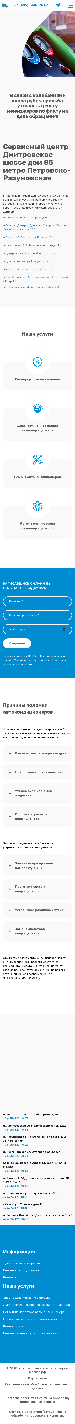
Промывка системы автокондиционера (32, 1319)
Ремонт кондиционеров (21, 1270)
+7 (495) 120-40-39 (15, 1219)
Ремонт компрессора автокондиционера (34, 1312)
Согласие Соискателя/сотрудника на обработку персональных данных (37, 1413)
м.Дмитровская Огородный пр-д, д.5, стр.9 (30, 253)
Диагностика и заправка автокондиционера (36, 1305)
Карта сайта (37, 1378)
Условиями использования (31, 660)
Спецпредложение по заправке (27, 1298)
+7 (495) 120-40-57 (15, 1186)
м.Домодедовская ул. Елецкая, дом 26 (27, 261)
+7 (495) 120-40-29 (15, 1145)
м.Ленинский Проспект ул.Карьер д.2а (28, 237)
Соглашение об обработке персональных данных (37, 1386)
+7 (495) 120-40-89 (15, 1208)
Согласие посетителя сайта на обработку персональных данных (37, 1400)
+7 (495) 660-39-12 (31, 5)
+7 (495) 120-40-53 (15, 1130)
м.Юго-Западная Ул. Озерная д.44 (25, 217)
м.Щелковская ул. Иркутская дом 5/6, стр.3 (31, 287)
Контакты (10, 1277)
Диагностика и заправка (21, 1263)
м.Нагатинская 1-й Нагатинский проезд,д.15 (32, 245)
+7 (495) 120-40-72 (15, 1118)
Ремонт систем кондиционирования (30, 1333)
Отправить (17, 643)
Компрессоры (13, 1326)
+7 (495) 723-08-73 (15, 1156)
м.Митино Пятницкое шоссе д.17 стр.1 (27, 269)
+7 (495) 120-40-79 (15, 1197)
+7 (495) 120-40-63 (15, 1171)
